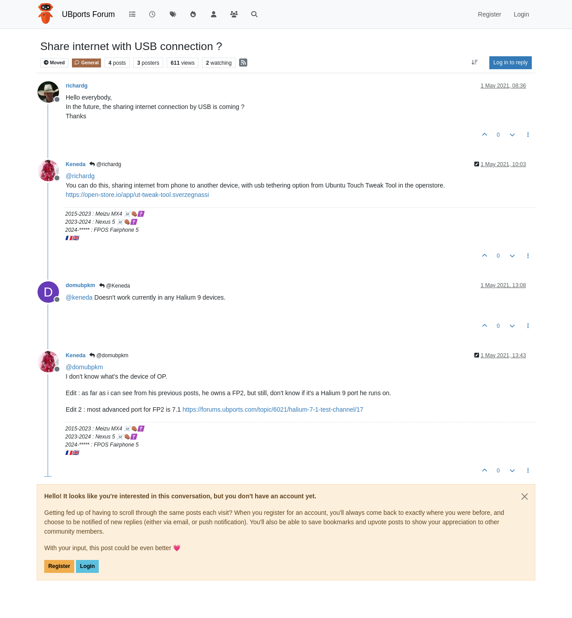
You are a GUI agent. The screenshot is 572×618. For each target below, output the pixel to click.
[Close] (524, 496)
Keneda (75, 164)
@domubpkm (108, 355)
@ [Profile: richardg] (80, 176)
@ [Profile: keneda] (79, 297)
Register (59, 566)
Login (87, 566)
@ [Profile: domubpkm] (84, 367)
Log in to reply (510, 62)
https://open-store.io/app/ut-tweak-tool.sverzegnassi (137, 194)
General (86, 62)
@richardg (105, 164)
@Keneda (114, 286)
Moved (54, 63)
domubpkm (80, 285)
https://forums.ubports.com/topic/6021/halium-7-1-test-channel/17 (272, 409)
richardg (77, 86)
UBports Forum (88, 14)
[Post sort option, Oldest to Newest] (474, 62)
